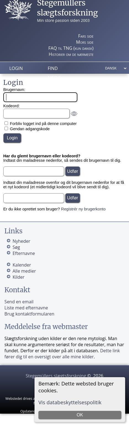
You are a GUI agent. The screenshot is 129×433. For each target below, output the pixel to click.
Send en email (18, 302)
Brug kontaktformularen (29, 314)
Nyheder (21, 241)
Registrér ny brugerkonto (83, 209)
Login (16, 68)
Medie (54, 78)
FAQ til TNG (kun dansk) (70, 48)
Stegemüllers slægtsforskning (56, 376)
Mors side (84, 42)
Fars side (85, 36)
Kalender (21, 265)
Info (53, 87)
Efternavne (23, 253)
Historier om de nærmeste (71, 54)
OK (80, 415)
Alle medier (24, 271)
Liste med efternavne (26, 308)
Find (53, 68)
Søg (16, 247)
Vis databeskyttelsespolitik (69, 402)
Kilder (18, 277)
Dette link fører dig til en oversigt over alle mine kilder (62, 354)
